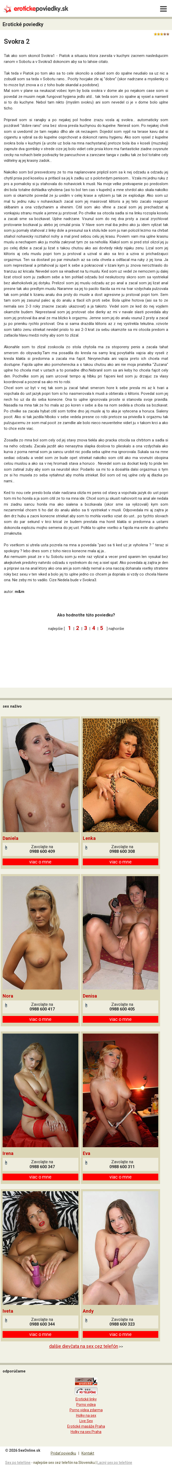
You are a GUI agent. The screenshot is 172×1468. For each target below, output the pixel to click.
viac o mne (40, 861)
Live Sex (86, 1421)
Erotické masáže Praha (86, 1426)
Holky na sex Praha (86, 1432)
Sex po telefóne (18, 1462)
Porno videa (86, 1404)
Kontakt (87, 1453)
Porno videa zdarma (86, 1410)
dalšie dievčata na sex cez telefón (83, 1346)
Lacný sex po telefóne (114, 1462)
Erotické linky (86, 1399)
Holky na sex (86, 1415)
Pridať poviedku (63, 1453)
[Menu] (163, 9)
